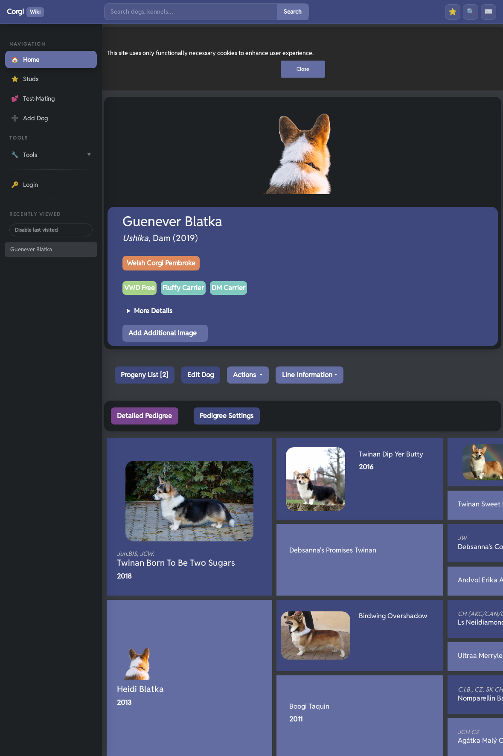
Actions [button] (245, 374)
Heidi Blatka (140, 689)
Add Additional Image (162, 333)
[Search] (191, 12)
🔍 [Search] (470, 11)
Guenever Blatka (31, 249)
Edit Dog (200, 374)
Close (303, 69)
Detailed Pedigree (144, 415)
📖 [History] (488, 11)
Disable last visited (36, 230)
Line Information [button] (307, 374)
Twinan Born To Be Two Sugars (176, 559)
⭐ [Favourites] (452, 11)
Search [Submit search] (293, 11)
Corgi (25, 12)
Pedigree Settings (226, 415)
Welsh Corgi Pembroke (161, 263)
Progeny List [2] (144, 374)
